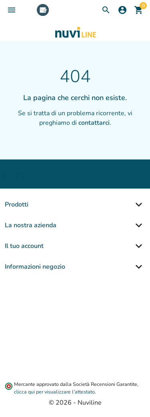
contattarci (94, 122)
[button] (11, 10)
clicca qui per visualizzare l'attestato (54, 391)
